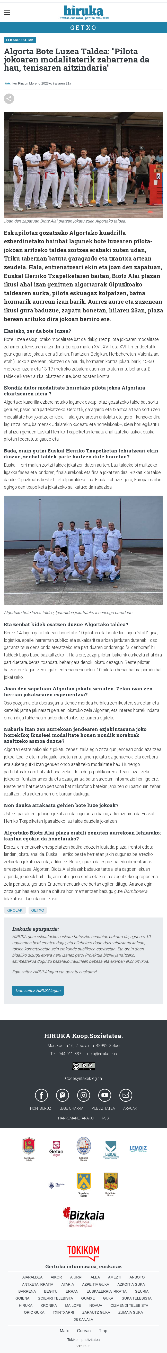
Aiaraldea (32, 1277)
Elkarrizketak (20, 40)
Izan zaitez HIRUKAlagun (37, 990)
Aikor (56, 1277)
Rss (105, 1118)
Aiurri (76, 1277)
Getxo (83, 27)
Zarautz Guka (96, 1312)
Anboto (137, 1277)
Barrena (27, 1291)
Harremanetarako (76, 1118)
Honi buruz (40, 1108)
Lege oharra (71, 1108)
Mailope (73, 1305)
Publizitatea (103, 1108)
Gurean (84, 1331)
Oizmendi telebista (129, 1305)
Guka (108, 1298)
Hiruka (25, 1305)
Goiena (22, 1298)
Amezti (114, 1277)
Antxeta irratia (37, 1284)
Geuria (142, 1291)
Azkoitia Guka (131, 1284)
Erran (72, 1291)
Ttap (103, 1331)
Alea (95, 1277)
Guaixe (88, 1298)
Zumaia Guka (130, 1312)
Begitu (50, 1291)
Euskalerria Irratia (106, 1291)
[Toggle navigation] (7, 12)
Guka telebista (136, 1298)
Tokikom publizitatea (83, 1340)
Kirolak (14, 910)
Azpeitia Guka (95, 1284)
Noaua (95, 1305)
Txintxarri (63, 1312)
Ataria (67, 1284)
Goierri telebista (55, 1298)
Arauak (130, 1108)
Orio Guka (34, 1312)
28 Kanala (83, 1320)
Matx (64, 1331)
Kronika (49, 1305)
